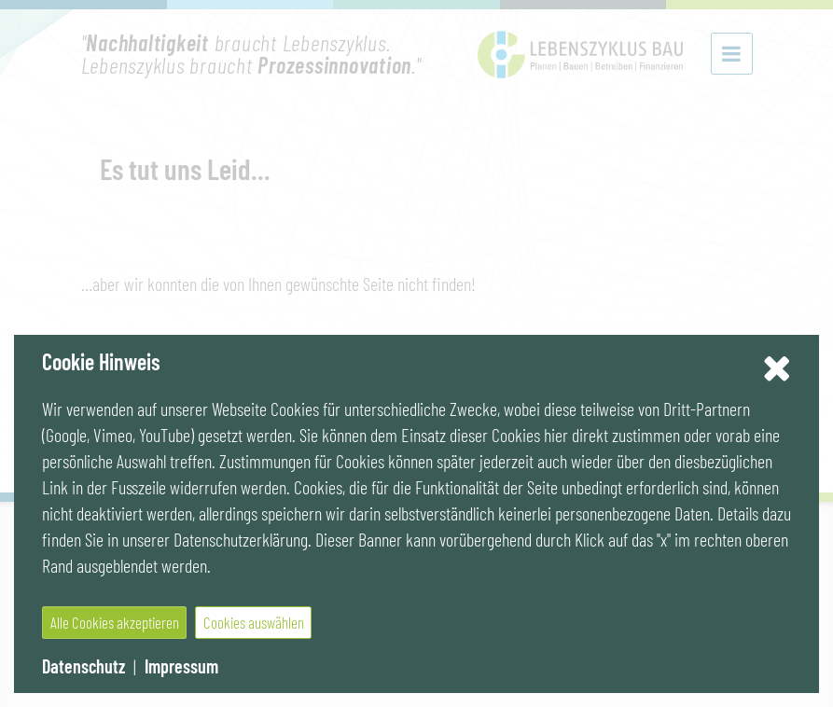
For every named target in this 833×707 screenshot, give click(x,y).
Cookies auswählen (253, 622)
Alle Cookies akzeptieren (114, 622)
